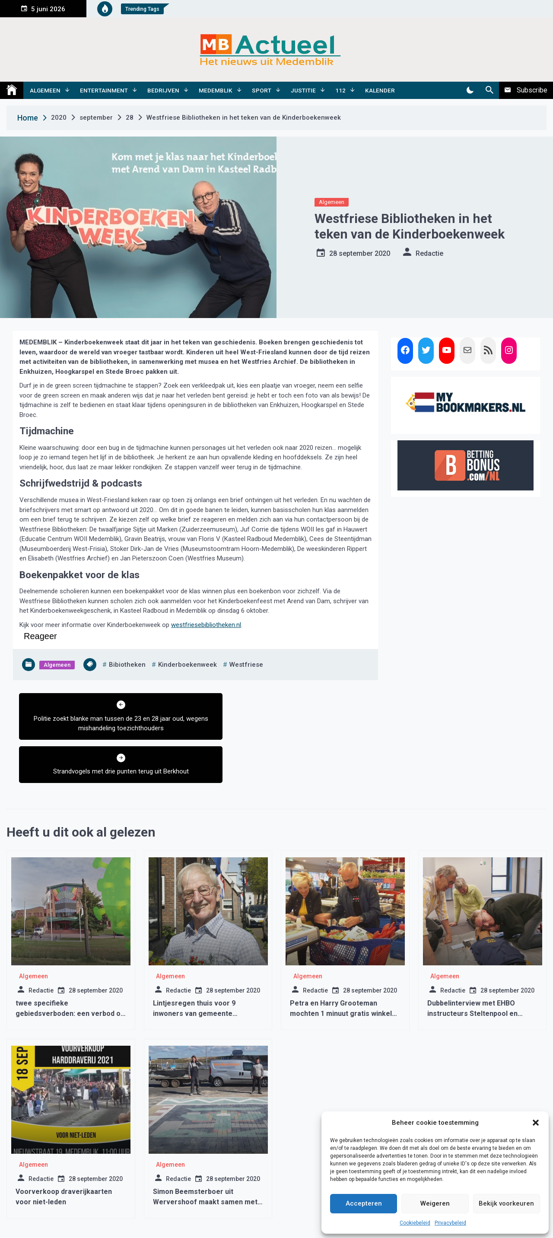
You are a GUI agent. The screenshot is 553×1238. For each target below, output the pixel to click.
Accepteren (364, 1203)
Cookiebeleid (415, 1223)
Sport (261, 90)
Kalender (380, 90)
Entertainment (104, 90)
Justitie (303, 90)
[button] (535, 1122)
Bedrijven (163, 90)
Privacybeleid (450, 1223)
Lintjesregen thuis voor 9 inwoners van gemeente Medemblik (194, 970)
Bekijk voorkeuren (506, 1203)
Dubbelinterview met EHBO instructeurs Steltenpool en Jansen (472, 970)
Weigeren (435, 1203)
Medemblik (215, 90)
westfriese (246, 664)
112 (340, 90)
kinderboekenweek (187, 664)
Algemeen (45, 90)
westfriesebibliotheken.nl (206, 625)
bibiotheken (127, 664)
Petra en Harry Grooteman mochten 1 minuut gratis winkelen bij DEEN (345, 970)
